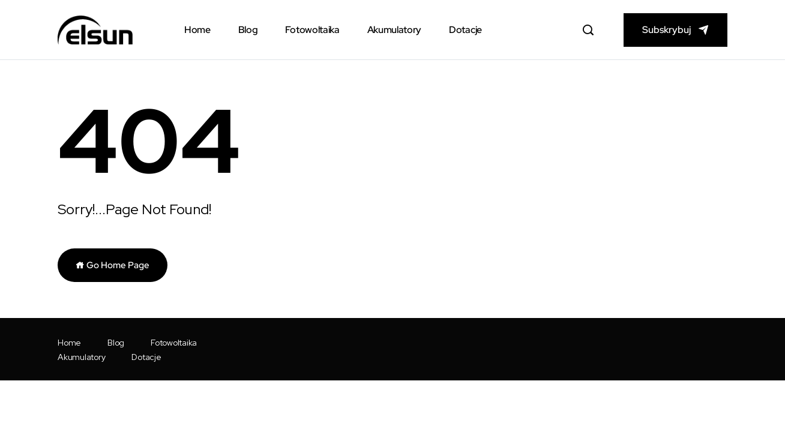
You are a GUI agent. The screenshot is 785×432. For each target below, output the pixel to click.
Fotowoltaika (312, 29)
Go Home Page (112, 265)
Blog (248, 29)
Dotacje (465, 29)
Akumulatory (394, 29)
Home (197, 29)
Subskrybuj (666, 29)
